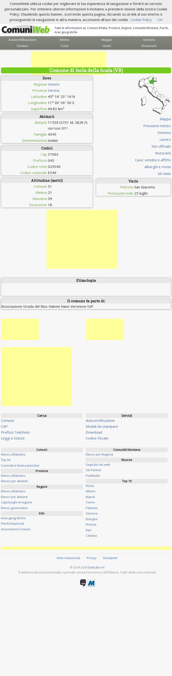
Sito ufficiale (161, 146)
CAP (4, 426)
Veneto (54, 84)
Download (94, 432)
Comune (7, 420)
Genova (91, 513)
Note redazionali (68, 558)
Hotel (106, 46)
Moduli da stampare (102, 426)
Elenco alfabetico (13, 454)
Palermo (92, 508)
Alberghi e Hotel (157, 166)
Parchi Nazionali (12, 523)
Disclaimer (110, 558)
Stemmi (149, 40)
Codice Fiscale (97, 438)
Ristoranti (148, 46)
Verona (53, 90)
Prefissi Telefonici (15, 432)
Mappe (106, 40)
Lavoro (165, 139)
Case (65, 46)
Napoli (90, 497)
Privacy (91, 558)
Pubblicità (93, 475)
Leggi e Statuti (13, 438)
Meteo (65, 40)
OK (160, 19)
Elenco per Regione (99, 454)
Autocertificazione (22, 40)
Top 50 (5, 460)
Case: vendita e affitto (153, 160)
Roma (90, 486)
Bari (88, 530)
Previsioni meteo (157, 125)
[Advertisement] (68, 63)
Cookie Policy (141, 19)
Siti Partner (94, 470)
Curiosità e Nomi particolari (20, 465)
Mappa (165, 118)
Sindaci (22, 46)
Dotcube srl (96, 567)
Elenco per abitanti (14, 481)
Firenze (91, 524)
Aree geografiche (13, 518)
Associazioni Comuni (15, 529)
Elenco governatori (14, 508)
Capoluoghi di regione (16, 502)
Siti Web (164, 173)
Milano (90, 491)
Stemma (164, 132)
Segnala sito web (98, 464)
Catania (91, 535)
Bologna (92, 519)
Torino (90, 502)
